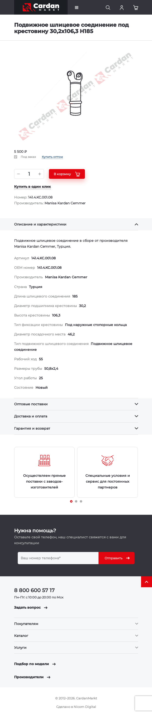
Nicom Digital (85, 707)
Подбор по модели (35, 664)
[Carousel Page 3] (81, 501)
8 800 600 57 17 (34, 590)
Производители (32, 677)
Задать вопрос (30, 607)
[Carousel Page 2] (76, 501)
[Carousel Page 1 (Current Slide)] (71, 501)
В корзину (67, 174)
